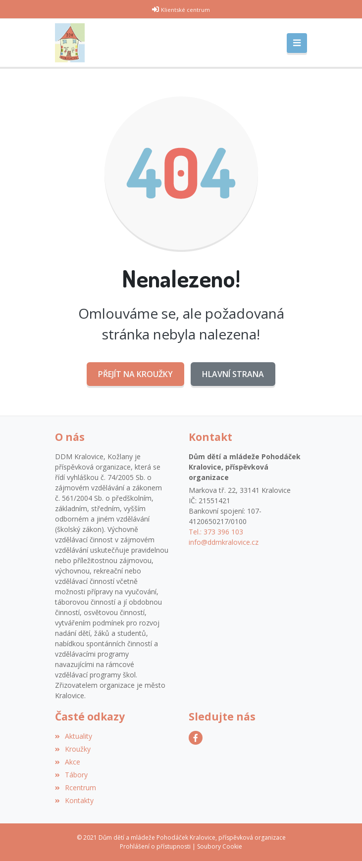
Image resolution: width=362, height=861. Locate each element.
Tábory (71, 774)
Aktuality (73, 736)
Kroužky (73, 749)
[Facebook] (196, 738)
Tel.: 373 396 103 (216, 531)
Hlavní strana (233, 374)
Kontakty (74, 800)
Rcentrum (75, 787)
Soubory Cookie (219, 846)
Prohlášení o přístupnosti (155, 846)
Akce (67, 761)
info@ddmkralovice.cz (224, 542)
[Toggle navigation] (297, 43)
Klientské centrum (185, 9)
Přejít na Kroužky (135, 374)
